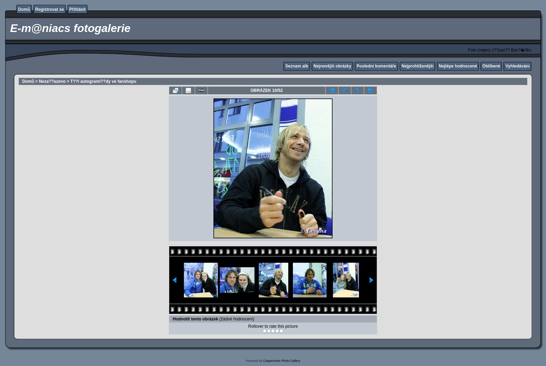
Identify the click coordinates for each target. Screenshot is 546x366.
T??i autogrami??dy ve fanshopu (103, 81)
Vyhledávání (517, 66)
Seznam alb (296, 66)
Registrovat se (49, 9)
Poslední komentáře (376, 66)
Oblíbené (491, 66)
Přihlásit (77, 9)
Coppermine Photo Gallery (281, 361)
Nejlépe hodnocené (458, 66)
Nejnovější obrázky (332, 66)
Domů (24, 9)
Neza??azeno (52, 81)
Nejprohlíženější (417, 66)
